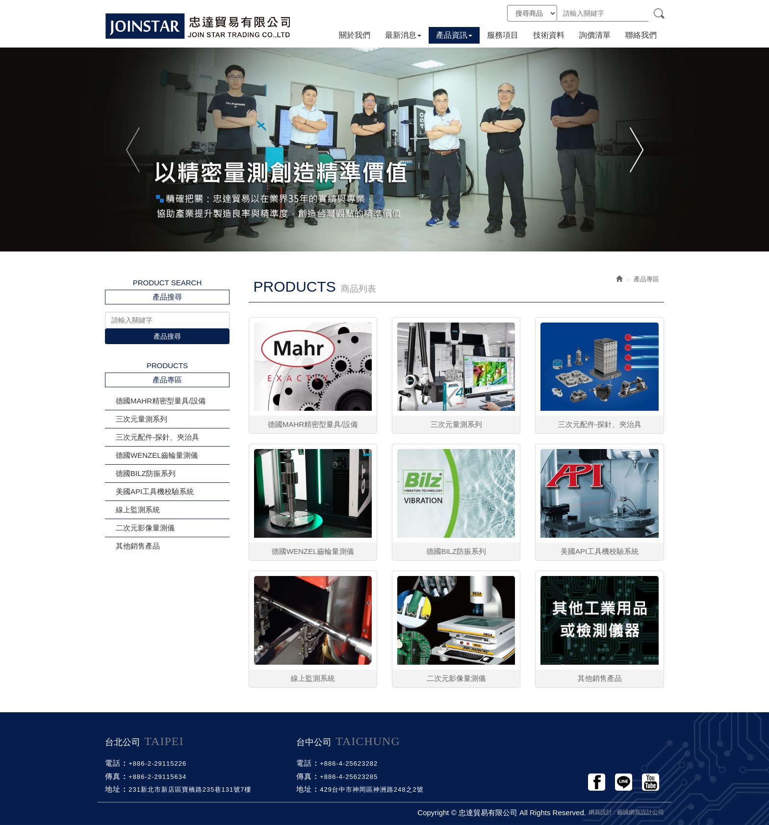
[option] (384, 149)
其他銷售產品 (138, 546)
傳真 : (115, 776)
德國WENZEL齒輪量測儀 (157, 455)
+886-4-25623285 (349, 776)
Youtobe (650, 782)
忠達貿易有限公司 (198, 25)
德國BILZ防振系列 (146, 473)
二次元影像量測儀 (145, 528)
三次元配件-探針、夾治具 (157, 437)
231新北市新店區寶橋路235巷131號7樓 (189, 789)
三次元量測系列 (141, 419)
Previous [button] (134, 149)
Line (623, 782)
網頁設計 (600, 812)
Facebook (596, 782)
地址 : (115, 789)
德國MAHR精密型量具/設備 (160, 401)
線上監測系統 (138, 509)
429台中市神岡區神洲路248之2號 (372, 789)
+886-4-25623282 (349, 763)
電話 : (115, 763)
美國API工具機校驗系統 (155, 491)
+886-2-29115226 (157, 763)
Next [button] (635, 149)
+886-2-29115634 (157, 776)
